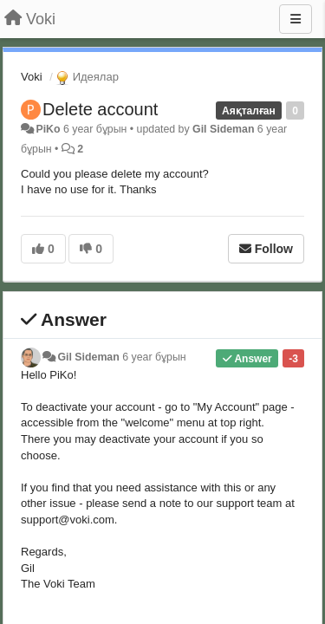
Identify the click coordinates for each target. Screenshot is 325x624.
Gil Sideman (223, 129)
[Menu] (295, 19)
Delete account (100, 109)
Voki (31, 76)
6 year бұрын (153, 357)
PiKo (48, 129)
